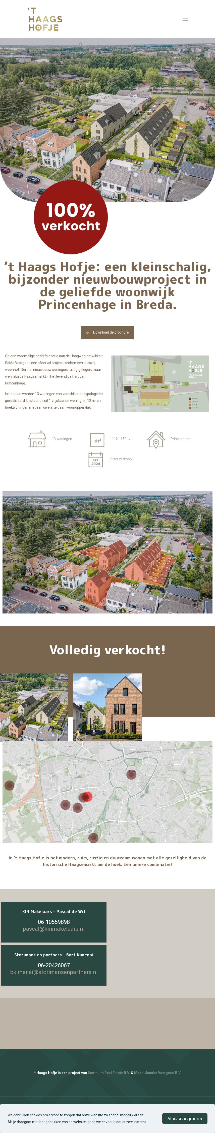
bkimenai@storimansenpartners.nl (54, 972)
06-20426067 (54, 965)
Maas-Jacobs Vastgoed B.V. (157, 1073)
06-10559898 (54, 922)
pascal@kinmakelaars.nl (54, 929)
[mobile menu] (185, 19)
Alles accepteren (185, 1118)
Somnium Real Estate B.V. (109, 1073)
